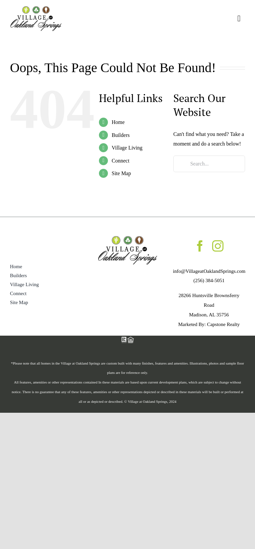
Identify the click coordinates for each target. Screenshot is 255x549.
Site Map (121, 173)
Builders (120, 135)
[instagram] (217, 246)
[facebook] (200, 246)
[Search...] (209, 164)
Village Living (127, 148)
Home (118, 122)
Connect (120, 161)
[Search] (181, 164)
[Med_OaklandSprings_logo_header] (36, 8)
